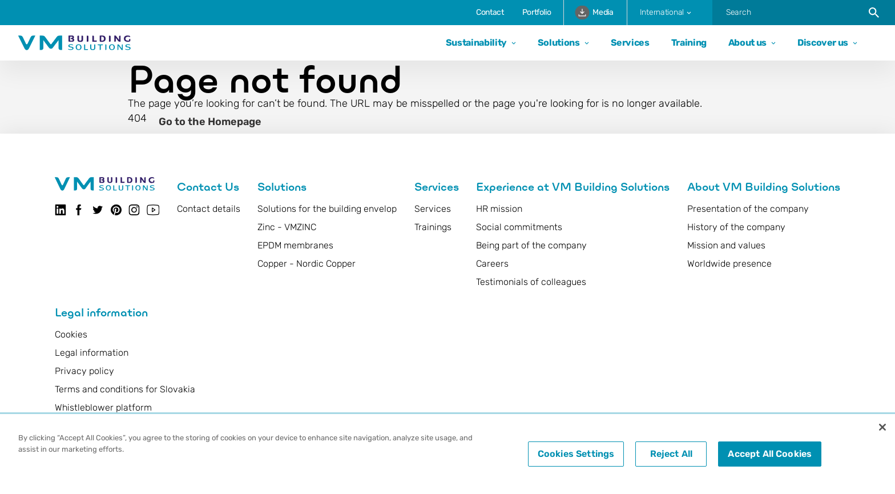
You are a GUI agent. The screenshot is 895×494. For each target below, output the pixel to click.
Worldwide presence (729, 263)
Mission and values (726, 245)
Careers (492, 263)
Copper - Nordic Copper (306, 263)
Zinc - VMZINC (286, 227)
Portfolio (536, 12)
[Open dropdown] (511, 43)
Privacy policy (84, 371)
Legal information (91, 352)
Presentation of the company (748, 208)
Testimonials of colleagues (531, 281)
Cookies (71, 334)
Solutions (559, 42)
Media (594, 12)
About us (747, 42)
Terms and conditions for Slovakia (125, 389)
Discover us (822, 42)
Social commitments (519, 227)
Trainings (432, 227)
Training (689, 42)
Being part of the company (531, 245)
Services (630, 42)
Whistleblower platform (103, 407)
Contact (489, 12)
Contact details (208, 208)
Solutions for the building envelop (327, 208)
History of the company (736, 227)
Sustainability (476, 42)
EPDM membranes (295, 245)
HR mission (499, 208)
